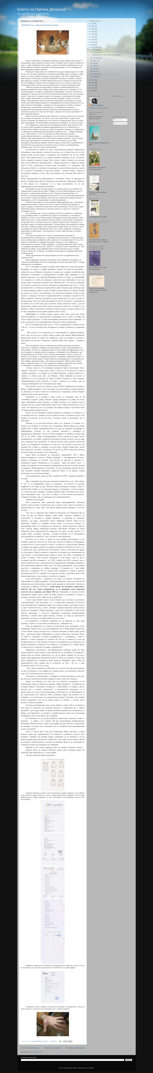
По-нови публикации (30, 1048)
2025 (93, 26)
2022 (93, 34)
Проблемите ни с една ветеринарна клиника (40, 25)
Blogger (91, 1068)
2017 (93, 80)
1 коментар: (53, 1041)
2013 (93, 90)
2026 (93, 23)
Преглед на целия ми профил (98, 108)
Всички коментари (120, 123)
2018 (93, 45)
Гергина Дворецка (97, 105)
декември (96, 47)
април (95, 68)
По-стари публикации (75, 1048)
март (94, 71)
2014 (93, 88)
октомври (96, 52)
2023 (93, 31)
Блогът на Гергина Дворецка (41, 9)
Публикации (118, 120)
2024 (93, 29)
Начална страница (52, 1048)
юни (94, 63)
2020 (93, 39)
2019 (93, 42)
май (94, 66)
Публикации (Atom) (36, 1052)
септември (96, 58)
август (95, 60)
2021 (93, 37)
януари (95, 76)
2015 (93, 85)
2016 (93, 82)
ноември (96, 49)
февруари (96, 74)
